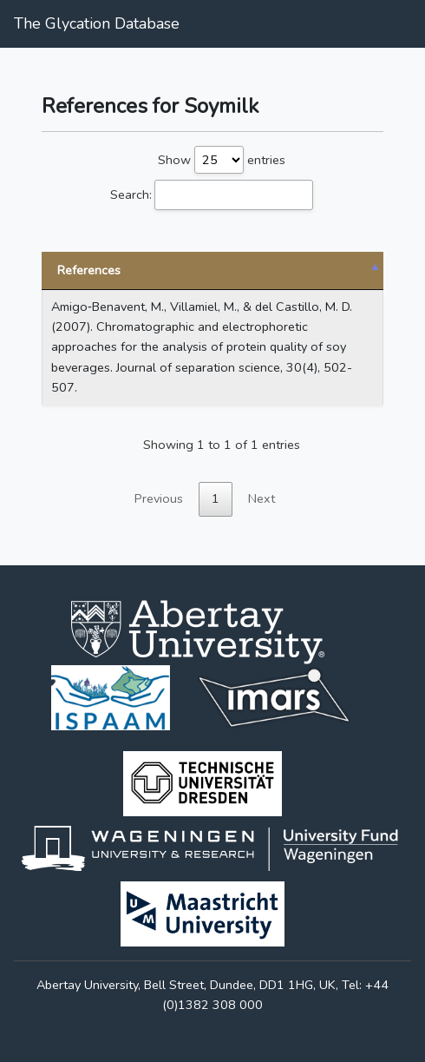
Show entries (221, 160)
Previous (158, 498)
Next (261, 498)
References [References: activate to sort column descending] (89, 270)
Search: (211, 195)
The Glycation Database (97, 23)
